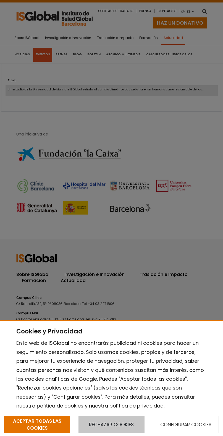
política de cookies (60, 405)
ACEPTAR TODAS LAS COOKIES (37, 424)
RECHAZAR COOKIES (111, 424)
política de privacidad (136, 405)
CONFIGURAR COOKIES (185, 424)
